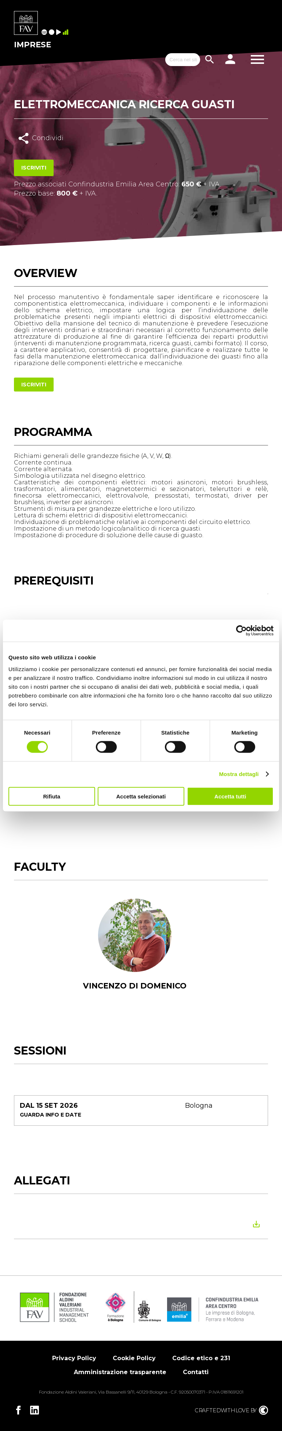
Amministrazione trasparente (120, 1372)
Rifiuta (51, 796)
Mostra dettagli (238, 774)
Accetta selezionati (141, 796)
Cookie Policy (134, 1358)
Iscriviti (33, 167)
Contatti (196, 1372)
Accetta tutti (230, 796)
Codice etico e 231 (201, 1358)
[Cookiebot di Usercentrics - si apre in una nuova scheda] (241, 630)
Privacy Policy (74, 1358)
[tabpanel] (134, 954)
